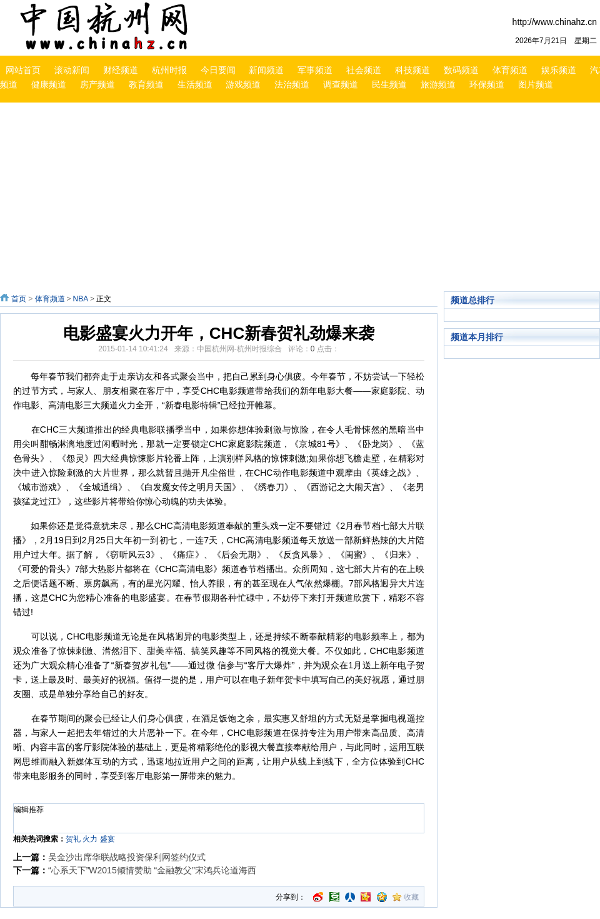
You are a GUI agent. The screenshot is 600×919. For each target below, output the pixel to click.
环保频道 (486, 84)
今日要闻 (218, 70)
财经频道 (120, 70)
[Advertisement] (254, 198)
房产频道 (97, 84)
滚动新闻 (71, 70)
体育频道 (510, 70)
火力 (90, 839)
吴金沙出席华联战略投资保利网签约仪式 (127, 857)
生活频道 (195, 84)
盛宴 (107, 839)
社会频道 (363, 70)
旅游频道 (438, 84)
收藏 (411, 897)
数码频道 (461, 70)
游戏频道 (243, 84)
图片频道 (535, 84)
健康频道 (48, 84)
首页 (18, 298)
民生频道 (389, 84)
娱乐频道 (558, 70)
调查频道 (340, 84)
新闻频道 (266, 70)
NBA (80, 298)
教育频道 (146, 84)
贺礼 (73, 839)
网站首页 (23, 70)
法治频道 (291, 84)
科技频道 (412, 70)
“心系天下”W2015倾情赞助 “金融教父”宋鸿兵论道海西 (152, 870)
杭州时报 (169, 70)
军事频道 (315, 70)
